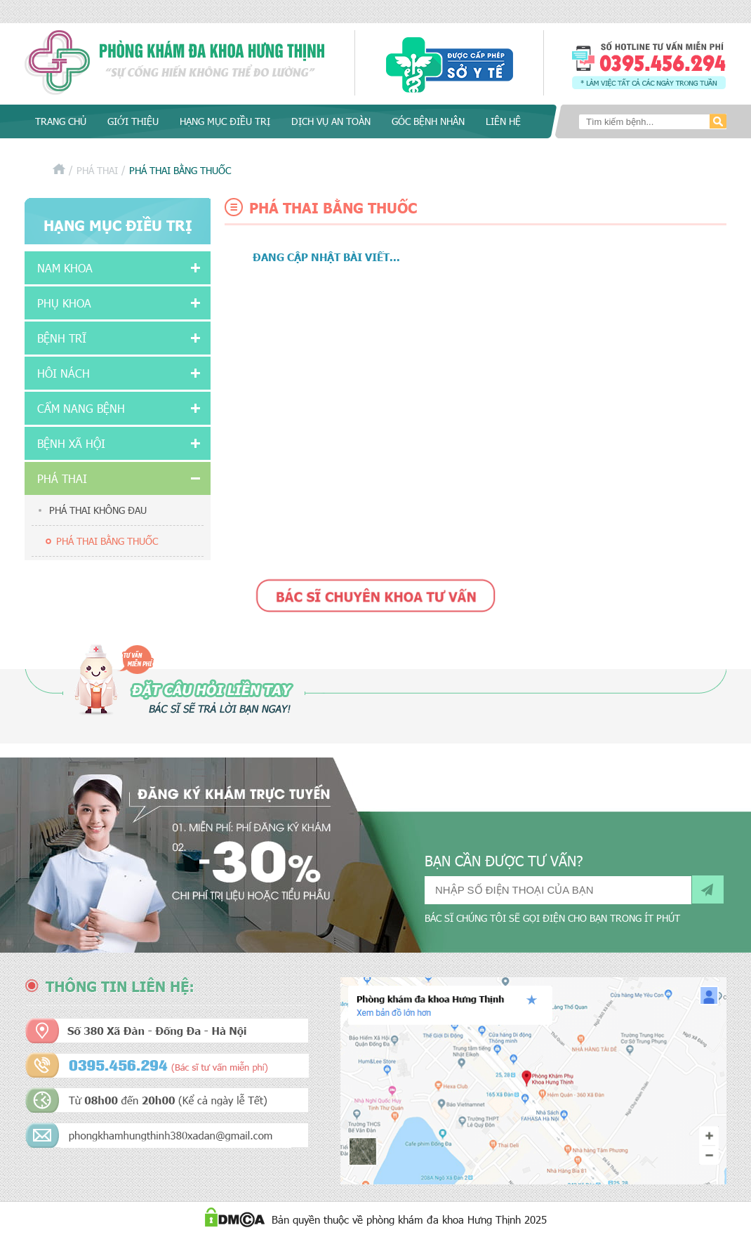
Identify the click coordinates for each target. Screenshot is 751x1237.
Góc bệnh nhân (428, 121)
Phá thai (97, 170)
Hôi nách (63, 373)
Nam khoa (65, 267)
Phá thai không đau (98, 510)
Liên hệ (503, 121)
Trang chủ (60, 121)
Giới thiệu (133, 121)
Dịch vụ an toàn (331, 121)
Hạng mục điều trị (225, 121)
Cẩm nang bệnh (81, 408)
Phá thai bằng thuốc (107, 541)
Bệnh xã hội (71, 443)
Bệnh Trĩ (61, 338)
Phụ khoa (64, 303)
